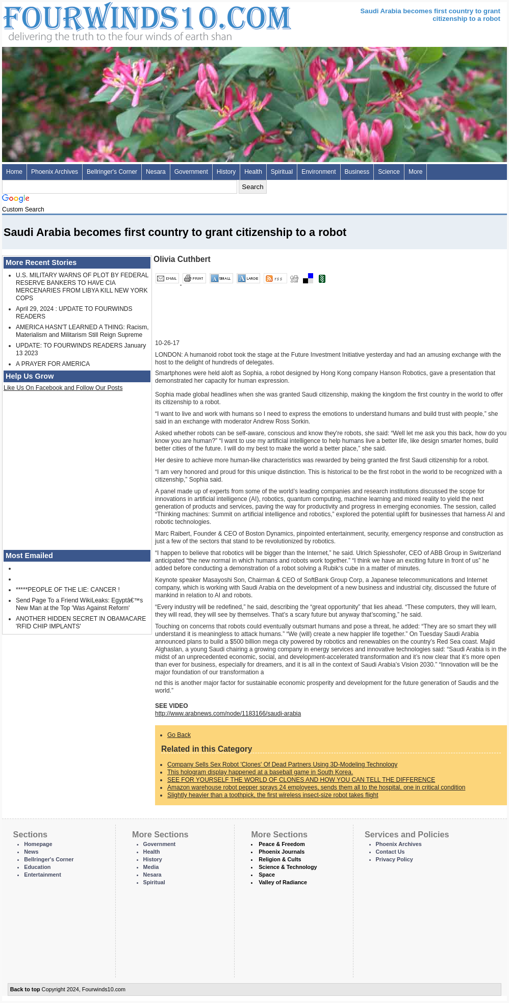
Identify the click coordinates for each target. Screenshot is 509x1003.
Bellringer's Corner (112, 171)
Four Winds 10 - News (104, 20)
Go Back (179, 734)
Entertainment (42, 875)
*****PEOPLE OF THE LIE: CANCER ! (68, 589)
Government (191, 171)
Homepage (38, 844)
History (226, 171)
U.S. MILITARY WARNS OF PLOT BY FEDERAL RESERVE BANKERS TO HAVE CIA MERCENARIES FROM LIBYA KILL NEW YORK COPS (82, 287)
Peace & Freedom (282, 844)
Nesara (156, 171)
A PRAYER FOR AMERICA (53, 363)
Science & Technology (288, 867)
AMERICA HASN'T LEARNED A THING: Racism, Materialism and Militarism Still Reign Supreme (82, 331)
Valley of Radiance (283, 882)
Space (267, 875)
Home (14, 171)
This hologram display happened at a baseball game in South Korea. (260, 772)
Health (253, 171)
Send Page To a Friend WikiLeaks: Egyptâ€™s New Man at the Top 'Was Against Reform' (79, 604)
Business (357, 171)
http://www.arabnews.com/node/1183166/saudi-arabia (228, 713)
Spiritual (282, 171)
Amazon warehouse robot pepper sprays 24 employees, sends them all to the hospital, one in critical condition (316, 787)
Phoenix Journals (281, 852)
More (415, 171)
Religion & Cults (280, 859)
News (31, 852)
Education (37, 867)
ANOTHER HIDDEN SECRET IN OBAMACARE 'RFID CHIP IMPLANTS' (81, 622)
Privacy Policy (394, 859)
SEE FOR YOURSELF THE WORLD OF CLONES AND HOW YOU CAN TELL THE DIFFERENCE (301, 779)
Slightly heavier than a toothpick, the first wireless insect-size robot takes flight (272, 795)
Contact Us (390, 852)
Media (151, 867)
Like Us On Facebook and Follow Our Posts (63, 387)
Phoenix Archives (54, 171)
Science (389, 171)
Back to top (25, 989)
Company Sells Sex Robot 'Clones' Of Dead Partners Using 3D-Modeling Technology (282, 764)
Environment (318, 171)
